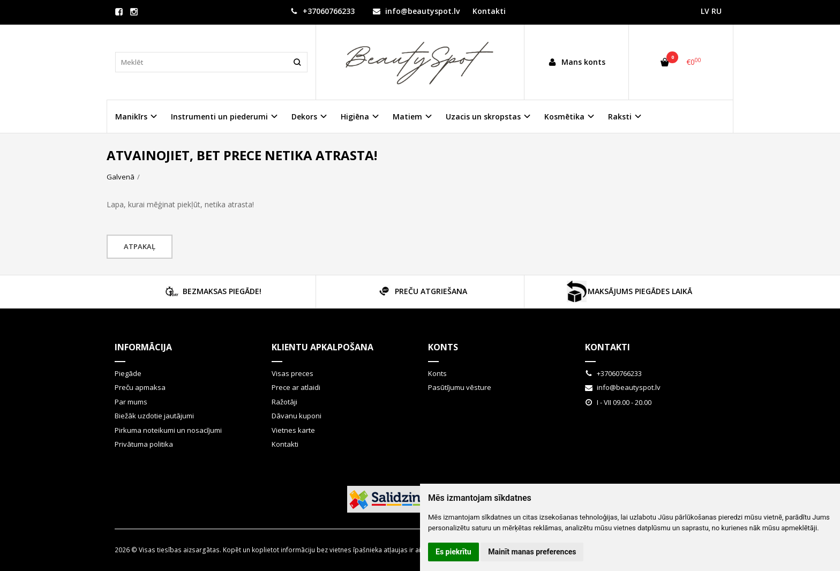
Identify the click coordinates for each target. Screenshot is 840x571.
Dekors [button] (304, 116)
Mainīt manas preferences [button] (532, 551)
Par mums (131, 402)
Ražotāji (284, 402)
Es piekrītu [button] (453, 551)
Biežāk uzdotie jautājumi (154, 415)
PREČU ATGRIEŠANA (420, 291)
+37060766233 (322, 11)
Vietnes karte (293, 430)
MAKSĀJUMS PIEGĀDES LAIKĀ (629, 291)
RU (716, 11)
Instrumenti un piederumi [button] (219, 116)
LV (705, 11)
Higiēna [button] (355, 116)
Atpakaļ (139, 246)
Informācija (143, 347)
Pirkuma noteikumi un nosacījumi (168, 430)
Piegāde (128, 373)
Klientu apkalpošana (322, 347)
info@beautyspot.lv (416, 11)
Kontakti (489, 11)
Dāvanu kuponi (296, 415)
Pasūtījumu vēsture (459, 387)
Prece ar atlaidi (296, 387)
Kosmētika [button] (564, 116)
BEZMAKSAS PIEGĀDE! (211, 291)
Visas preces (292, 373)
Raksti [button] (620, 116)
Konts (443, 347)
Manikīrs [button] (131, 116)
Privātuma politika (144, 444)
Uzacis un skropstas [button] (483, 116)
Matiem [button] (407, 116)
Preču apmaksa (140, 387)
